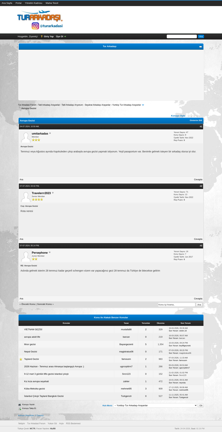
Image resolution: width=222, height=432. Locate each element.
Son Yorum (173, 331)
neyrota (182, 383)
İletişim (21, 423)
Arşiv (61, 423)
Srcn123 (126, 374)
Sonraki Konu (44, 304)
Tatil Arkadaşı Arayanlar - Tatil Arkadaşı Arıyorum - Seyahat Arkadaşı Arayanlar (74, 105)
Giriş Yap (49, 36)
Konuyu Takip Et (29, 408)
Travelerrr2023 (41, 193)
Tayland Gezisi (31, 359)
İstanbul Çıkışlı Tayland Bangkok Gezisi (44, 396)
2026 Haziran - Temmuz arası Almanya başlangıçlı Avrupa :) (54, 366)
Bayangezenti (126, 344)
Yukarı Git (52, 423)
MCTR (32, 428)
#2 (201, 186)
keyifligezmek (185, 346)
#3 (201, 245)
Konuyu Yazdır (28, 404)
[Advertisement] (111, 75)
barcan (126, 337)
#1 (201, 126)
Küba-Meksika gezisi (34, 388)
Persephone (40, 252)
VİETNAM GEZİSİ (33, 329)
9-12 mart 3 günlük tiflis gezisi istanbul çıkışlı (46, 374)
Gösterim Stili (196, 120)
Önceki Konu (28, 304)
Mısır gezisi (30, 344)
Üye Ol (59, 36)
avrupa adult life (32, 337)
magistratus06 (126, 351)
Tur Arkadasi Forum (27, 105)
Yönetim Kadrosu (33, 3)
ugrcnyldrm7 (126, 366)
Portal (18, 3)
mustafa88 (126, 329)
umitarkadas (40, 133)
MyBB (53, 428)
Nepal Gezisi (30, 351)
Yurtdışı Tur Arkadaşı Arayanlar (126, 105)
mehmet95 (126, 388)
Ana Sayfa (7, 3)
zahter (126, 381)
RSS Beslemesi (73, 423)
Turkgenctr (126, 396)
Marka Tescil (52, 3)
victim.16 (183, 331)
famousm (126, 359)
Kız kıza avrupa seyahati (36, 381)
